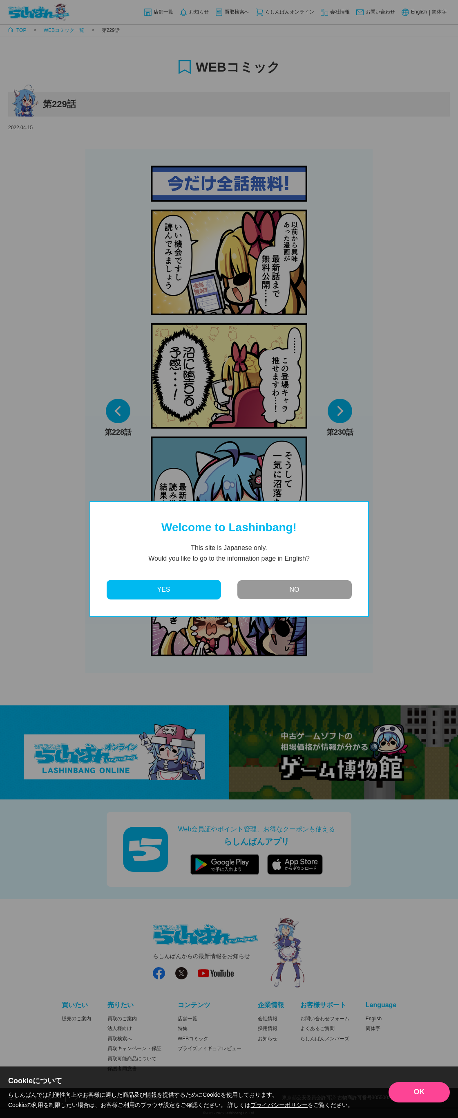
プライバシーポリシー (279, 1105)
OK (419, 1092)
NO (294, 589)
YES (163, 589)
